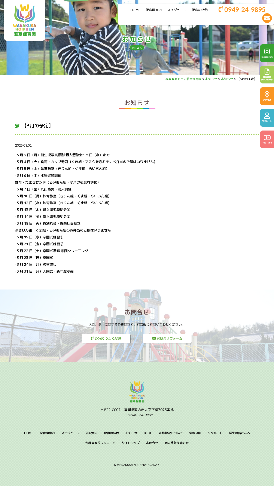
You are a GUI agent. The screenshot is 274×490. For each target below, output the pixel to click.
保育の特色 (196, 11)
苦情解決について (171, 437)
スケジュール (173, 11)
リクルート (215, 437)
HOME (132, 11)
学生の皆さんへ (239, 437)
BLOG (148, 437)
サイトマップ (131, 447)
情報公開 (195, 437)
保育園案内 (150, 11)
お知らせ (137, 102)
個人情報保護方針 (177, 447)
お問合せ (152, 447)
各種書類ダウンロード (100, 447)
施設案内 (92, 437)
